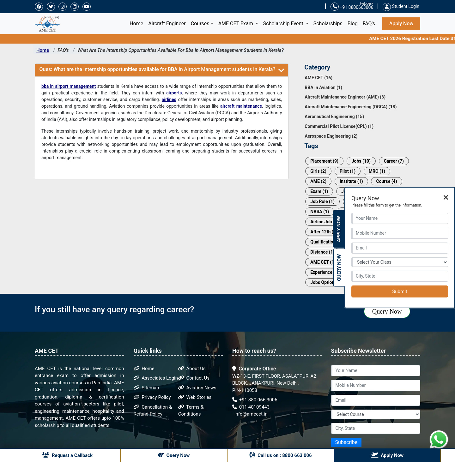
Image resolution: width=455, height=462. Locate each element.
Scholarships (328, 24)
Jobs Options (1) (326, 282)
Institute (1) (351, 181)
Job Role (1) (322, 201)
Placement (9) (324, 161)
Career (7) (394, 161)
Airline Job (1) (324, 221)
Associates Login (156, 378)
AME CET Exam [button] (236, 24)
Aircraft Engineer (167, 24)
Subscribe (346, 442)
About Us (192, 368)
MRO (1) (377, 171)
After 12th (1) (323, 231)
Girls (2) (318, 171)
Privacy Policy (152, 397)
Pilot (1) (347, 171)
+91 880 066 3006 (254, 400)
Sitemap (146, 388)
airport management (75, 86)
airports (174, 92)
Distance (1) (322, 252)
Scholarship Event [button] (284, 24)
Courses (200, 24)
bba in (48, 86)
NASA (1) (319, 211)
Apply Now (401, 24)
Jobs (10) (361, 161)
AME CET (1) (323, 262)
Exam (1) (319, 191)
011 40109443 (251, 407)
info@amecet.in (250, 414)
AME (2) (318, 181)
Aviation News (197, 388)
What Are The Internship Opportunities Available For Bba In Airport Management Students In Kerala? (180, 50)
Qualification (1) (326, 241)
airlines (169, 99)
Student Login (401, 6)
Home (138, 23)
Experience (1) (324, 272)
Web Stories (195, 397)
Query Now (387, 311)
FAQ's (369, 24)
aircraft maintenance (241, 106)
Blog (353, 24)
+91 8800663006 (352, 7)
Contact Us (193, 378)
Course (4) (386, 181)
